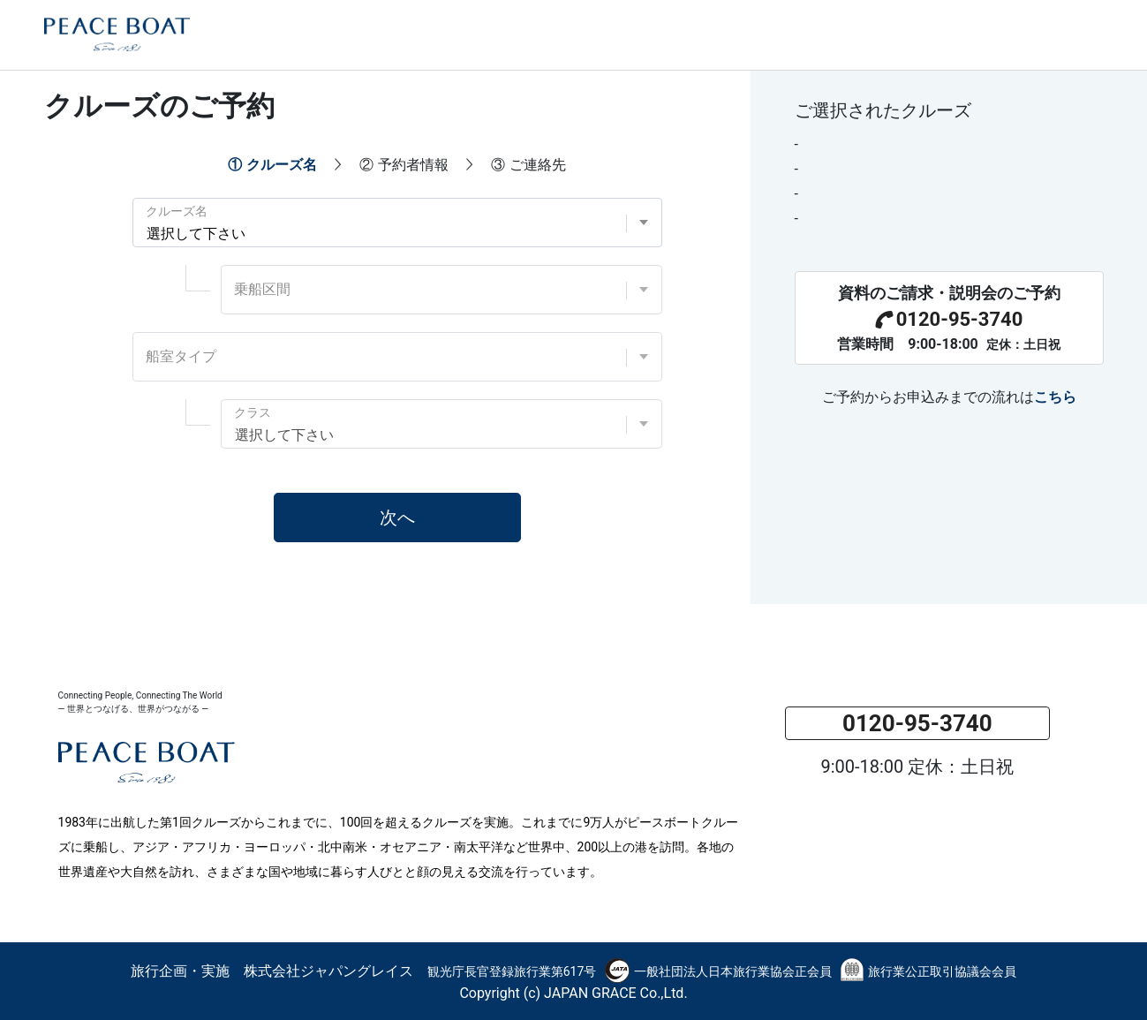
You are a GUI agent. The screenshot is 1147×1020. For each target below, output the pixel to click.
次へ (397, 517)
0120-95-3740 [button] (917, 723)
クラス (252, 412)
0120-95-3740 (949, 319)
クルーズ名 (177, 211)
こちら (1055, 397)
